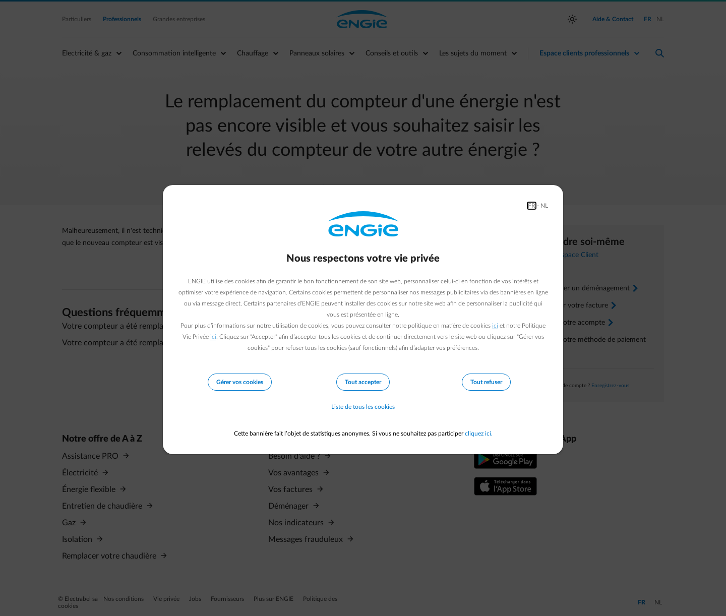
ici (495, 326)
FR (531, 206)
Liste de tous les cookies (363, 407)
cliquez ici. (479, 433)
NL (544, 206)
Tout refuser (486, 382)
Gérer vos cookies (239, 382)
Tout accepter (363, 382)
